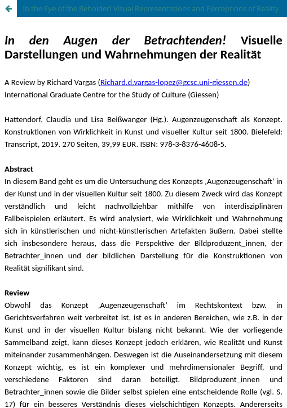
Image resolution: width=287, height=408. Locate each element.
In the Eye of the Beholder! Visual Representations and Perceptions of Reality (151, 8)
